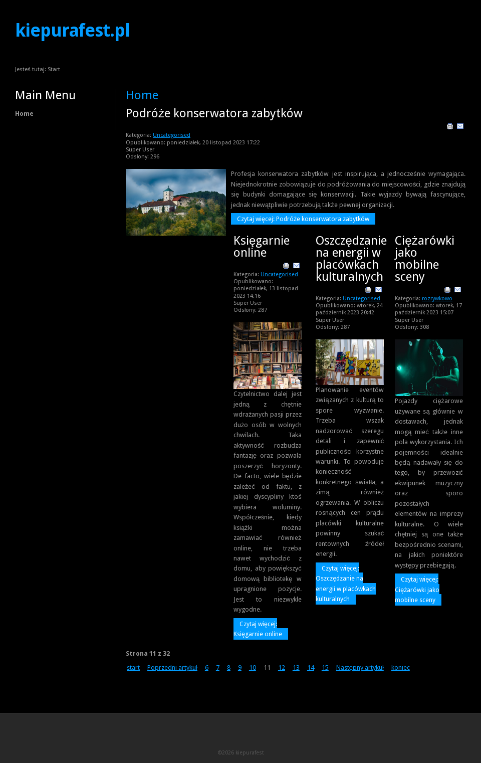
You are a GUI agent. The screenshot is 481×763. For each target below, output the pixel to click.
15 (325, 667)
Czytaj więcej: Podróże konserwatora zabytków (303, 219)
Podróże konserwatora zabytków (214, 113)
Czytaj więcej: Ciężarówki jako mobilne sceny (417, 590)
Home (24, 113)
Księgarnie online (261, 247)
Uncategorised (171, 135)
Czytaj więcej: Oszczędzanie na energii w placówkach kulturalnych (346, 583)
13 (296, 667)
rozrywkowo (437, 298)
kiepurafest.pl (72, 30)
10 (252, 667)
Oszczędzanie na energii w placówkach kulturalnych (351, 259)
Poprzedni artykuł (172, 667)
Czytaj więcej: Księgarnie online (257, 629)
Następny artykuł (360, 667)
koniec (400, 667)
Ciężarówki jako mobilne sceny (424, 259)
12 (281, 667)
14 (310, 667)
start (133, 667)
